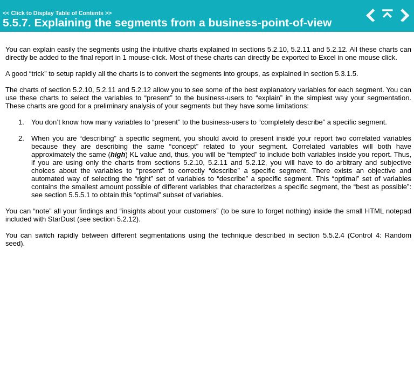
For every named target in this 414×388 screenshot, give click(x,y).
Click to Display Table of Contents (57, 13)
